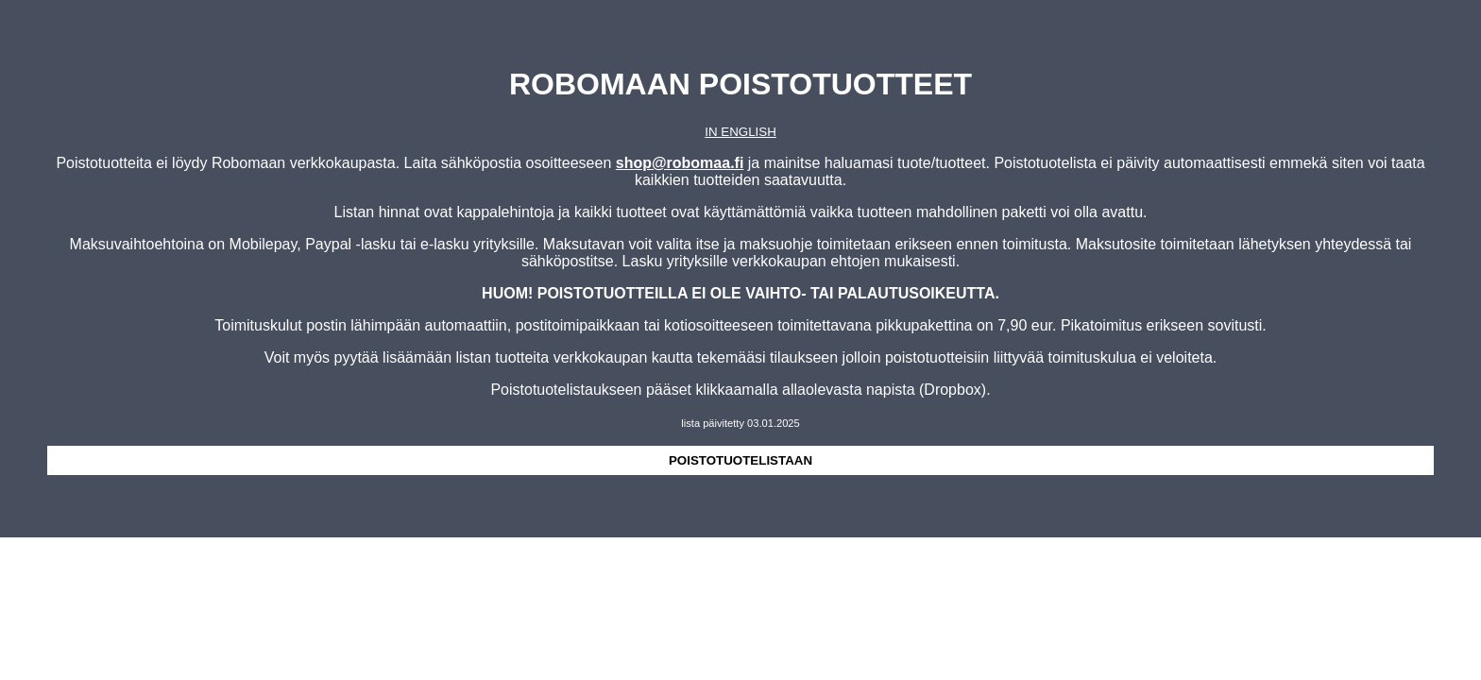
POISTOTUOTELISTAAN (740, 460)
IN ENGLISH (740, 132)
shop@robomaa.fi (680, 163)
